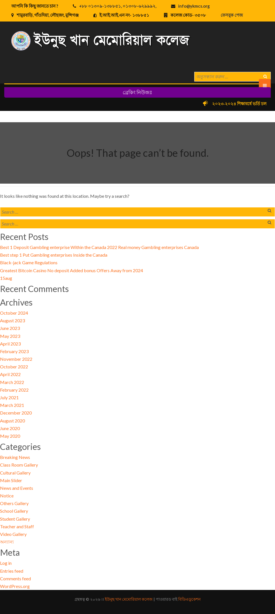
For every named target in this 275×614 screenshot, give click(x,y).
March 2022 (12, 382)
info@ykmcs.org (194, 5)
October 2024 (14, 312)
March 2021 (12, 405)
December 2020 (16, 412)
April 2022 (10, 374)
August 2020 (12, 420)
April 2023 (10, 343)
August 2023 (12, 320)
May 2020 (10, 436)
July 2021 (9, 397)
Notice (7, 495)
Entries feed (11, 571)
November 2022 (16, 359)
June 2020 (10, 428)
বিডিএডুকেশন (189, 599)
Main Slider (11, 480)
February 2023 (14, 351)
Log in (6, 563)
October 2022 (14, 366)
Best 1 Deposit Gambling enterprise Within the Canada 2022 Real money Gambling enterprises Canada (99, 247)
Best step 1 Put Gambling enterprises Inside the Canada (53, 254)
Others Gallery (14, 503)
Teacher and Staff (17, 526)
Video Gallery (13, 534)
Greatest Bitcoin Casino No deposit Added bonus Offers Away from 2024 (71, 270)
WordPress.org (15, 586)
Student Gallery (15, 518)
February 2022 (14, 389)
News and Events (16, 488)
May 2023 (10, 336)
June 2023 (10, 328)
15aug (6, 278)
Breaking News (15, 457)
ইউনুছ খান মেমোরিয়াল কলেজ (129, 599)
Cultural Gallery (15, 472)
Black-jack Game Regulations (28, 262)
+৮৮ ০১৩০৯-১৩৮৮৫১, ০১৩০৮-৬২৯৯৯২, (117, 5)
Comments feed (15, 578)
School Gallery (14, 511)
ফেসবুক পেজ (232, 15)
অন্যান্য (7, 541)
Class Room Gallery (19, 464)
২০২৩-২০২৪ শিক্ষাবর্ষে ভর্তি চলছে (243, 104)
